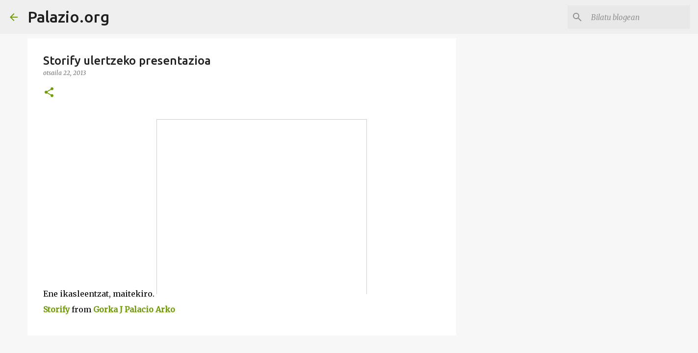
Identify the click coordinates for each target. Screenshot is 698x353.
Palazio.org (68, 16)
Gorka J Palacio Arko (134, 309)
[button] (49, 93)
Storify (56, 309)
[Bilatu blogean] (638, 17)
